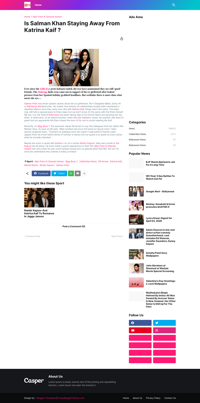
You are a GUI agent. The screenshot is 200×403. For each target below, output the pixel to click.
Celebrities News (88, 161)
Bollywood (54, 114)
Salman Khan (31, 103)
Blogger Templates (46, 398)
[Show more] (84, 173)
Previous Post (33, 236)
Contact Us (170, 398)
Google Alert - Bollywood (160, 191)
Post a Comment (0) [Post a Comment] (73, 226)
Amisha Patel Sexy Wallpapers (156, 254)
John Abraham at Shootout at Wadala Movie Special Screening (160, 268)
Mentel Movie (31, 165)
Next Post (116, 236)
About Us (137, 398)
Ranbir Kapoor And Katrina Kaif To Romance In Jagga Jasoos (39, 213)
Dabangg (42, 92)
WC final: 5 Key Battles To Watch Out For (160, 177)
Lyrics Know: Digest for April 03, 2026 (159, 219)
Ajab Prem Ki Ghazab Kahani (47, 17)
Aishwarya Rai (34, 106)
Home (38, 4)
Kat (75, 117)
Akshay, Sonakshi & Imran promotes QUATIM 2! (160, 205)
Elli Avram (103, 161)
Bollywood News (152, 139)
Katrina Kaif (78, 109)
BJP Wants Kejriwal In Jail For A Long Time (160, 163)
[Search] (173, 5)
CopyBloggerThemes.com (71, 398)
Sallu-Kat (45, 88)
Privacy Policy (153, 398)
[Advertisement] (152, 68)
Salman (86, 117)
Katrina (58, 143)
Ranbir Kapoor (87, 143)
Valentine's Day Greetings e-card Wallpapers (160, 282)
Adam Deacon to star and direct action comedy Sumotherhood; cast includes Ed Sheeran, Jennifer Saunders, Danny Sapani (160, 236)
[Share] (120, 38)
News (152, 128)
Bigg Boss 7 (44, 126)
